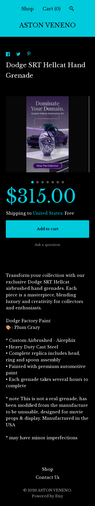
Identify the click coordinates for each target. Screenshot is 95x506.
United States (47, 213)
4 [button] (47, 182)
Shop (27, 9)
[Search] (71, 9)
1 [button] (32, 182)
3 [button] (42, 182)
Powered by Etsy (47, 496)
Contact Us (48, 477)
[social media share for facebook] (8, 54)
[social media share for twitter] (19, 54)
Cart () (52, 9)
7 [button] (63, 182)
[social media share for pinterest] (29, 54)
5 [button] (52, 182)
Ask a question (47, 245)
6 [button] (57, 182)
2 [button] (37, 182)
